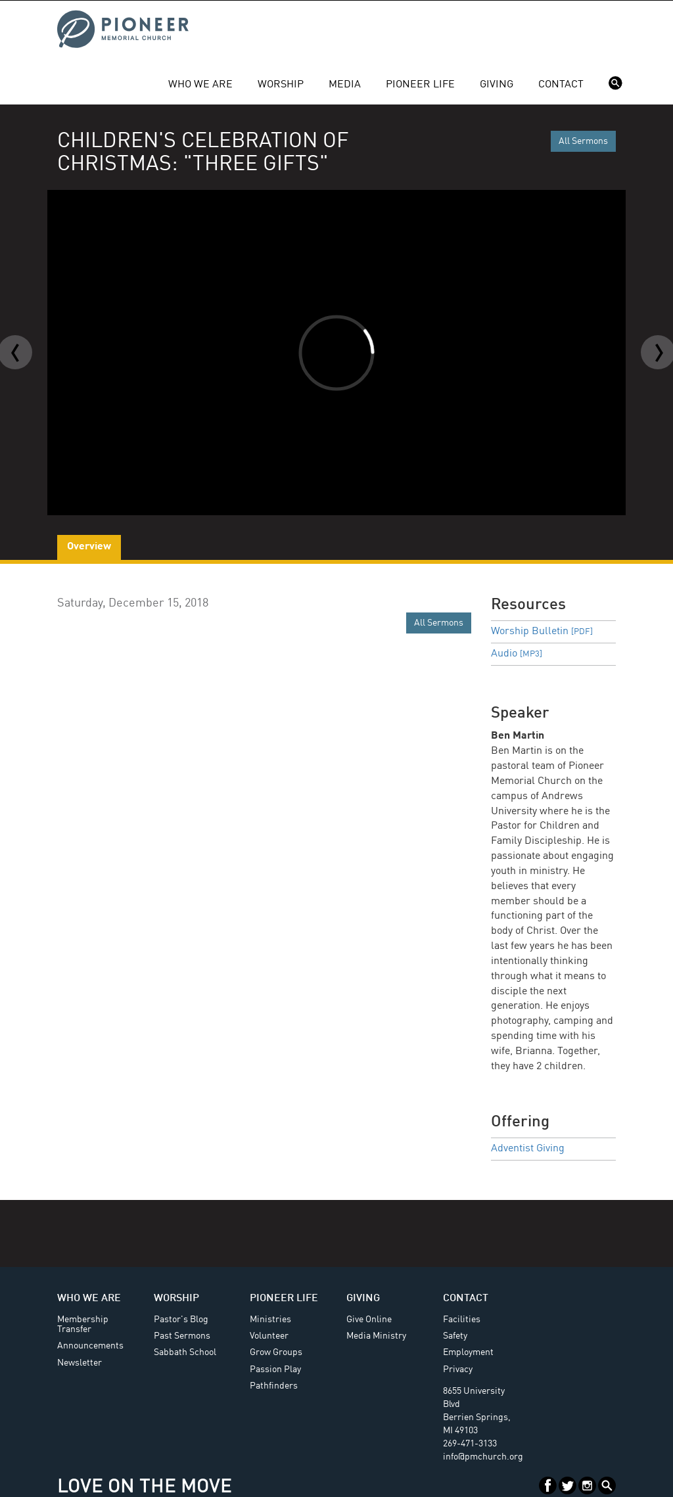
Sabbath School (185, 1352)
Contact (561, 85)
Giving (496, 85)
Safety (455, 1336)
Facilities (461, 1319)
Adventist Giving (528, 1148)
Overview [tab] (89, 546)
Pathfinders (274, 1386)
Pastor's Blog (181, 1319)
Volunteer (269, 1336)
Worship (281, 85)
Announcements (90, 1345)
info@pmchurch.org (483, 1457)
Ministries (270, 1319)
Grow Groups (276, 1352)
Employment (468, 1352)
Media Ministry (376, 1336)
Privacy (458, 1369)
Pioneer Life (420, 85)
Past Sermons (182, 1336)
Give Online (369, 1319)
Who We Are (200, 85)
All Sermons (583, 141)
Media (345, 85)
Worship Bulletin (542, 631)
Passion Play (275, 1369)
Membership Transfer (82, 1324)
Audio (516, 654)
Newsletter (79, 1363)
